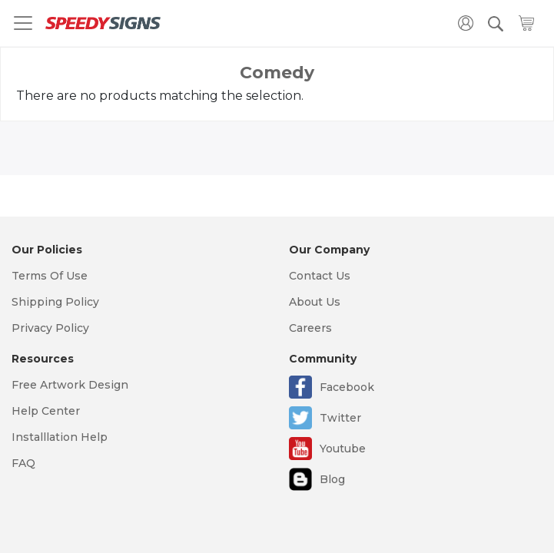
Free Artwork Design (70, 385)
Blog (332, 479)
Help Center (46, 411)
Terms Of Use (50, 276)
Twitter (340, 418)
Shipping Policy (55, 302)
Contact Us (319, 276)
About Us (314, 302)
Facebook (347, 387)
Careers (310, 328)
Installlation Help (60, 437)
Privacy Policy (50, 328)
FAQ (23, 463)
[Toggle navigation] (23, 23)
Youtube (343, 448)
